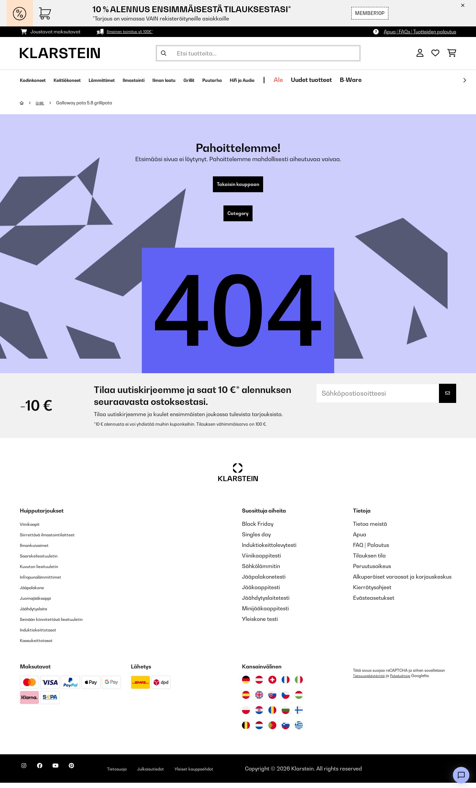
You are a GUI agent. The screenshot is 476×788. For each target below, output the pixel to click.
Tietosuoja (141, 773)
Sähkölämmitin (261, 571)
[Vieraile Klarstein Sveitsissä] (272, 685)
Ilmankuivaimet (39, 550)
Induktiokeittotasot (43, 634)
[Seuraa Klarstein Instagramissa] (26, 775)
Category (238, 217)
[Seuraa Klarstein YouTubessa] (68, 775)
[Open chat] (461, 775)
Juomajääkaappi (41, 603)
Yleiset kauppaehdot (235, 773)
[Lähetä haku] (163, 53)
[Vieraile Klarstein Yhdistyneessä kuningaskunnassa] (259, 700)
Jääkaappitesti (261, 592)
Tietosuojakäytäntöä (371, 681)
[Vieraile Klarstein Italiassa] (299, 685)
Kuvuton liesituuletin (44, 571)
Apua (359, 539)
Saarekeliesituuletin (44, 560)
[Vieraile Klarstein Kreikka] (299, 731)
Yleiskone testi (260, 624)
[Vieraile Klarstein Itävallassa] (259, 685)
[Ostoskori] (451, 53)
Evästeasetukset (373, 603)
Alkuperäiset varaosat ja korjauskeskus (402, 582)
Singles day (256, 539)
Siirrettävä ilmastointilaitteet (56, 539)
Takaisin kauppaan (238, 186)
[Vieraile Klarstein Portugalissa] (272, 730)
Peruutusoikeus (372, 571)
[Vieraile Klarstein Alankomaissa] (259, 730)
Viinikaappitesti (261, 560)
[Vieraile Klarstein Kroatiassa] (259, 715)
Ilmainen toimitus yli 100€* (134, 31)
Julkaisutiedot (181, 773)
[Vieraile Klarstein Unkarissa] (299, 700)
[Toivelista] (435, 53)
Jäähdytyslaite (38, 613)
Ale (349, 79)
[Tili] (419, 53)
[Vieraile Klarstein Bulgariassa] (286, 715)
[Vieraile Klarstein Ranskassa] (286, 685)
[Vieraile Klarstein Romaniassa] (272, 715)
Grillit (42, 102)
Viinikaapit (33, 529)
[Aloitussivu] (28, 102)
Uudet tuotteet (382, 79)
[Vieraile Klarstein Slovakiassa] (272, 700)
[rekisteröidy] (464, 80)
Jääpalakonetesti (264, 582)
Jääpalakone (36, 592)
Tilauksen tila (369, 560)
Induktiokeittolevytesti (269, 550)
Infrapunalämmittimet (47, 582)
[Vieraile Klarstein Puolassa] (246, 715)
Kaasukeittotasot (41, 645)
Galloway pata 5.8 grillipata (88, 102)
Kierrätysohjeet (372, 592)
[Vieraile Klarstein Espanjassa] (246, 700)
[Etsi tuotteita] (258, 53)
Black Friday (257, 529)
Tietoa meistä (370, 529)
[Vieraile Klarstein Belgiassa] (246, 730)
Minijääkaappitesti (265, 613)
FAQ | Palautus (371, 550)
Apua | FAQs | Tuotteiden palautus (420, 31)
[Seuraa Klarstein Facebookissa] (47, 775)
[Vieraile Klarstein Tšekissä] (286, 700)
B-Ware (421, 79)
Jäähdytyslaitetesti (266, 603)
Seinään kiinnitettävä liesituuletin (61, 624)
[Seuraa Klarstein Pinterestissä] (90, 775)
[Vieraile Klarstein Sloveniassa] (286, 730)
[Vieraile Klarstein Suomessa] (299, 715)
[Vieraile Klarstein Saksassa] (246, 685)
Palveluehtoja (407, 681)
